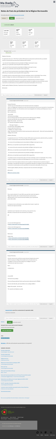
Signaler (45, 95)
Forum (38, 433)
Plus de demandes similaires (6, 391)
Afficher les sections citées (13, 172)
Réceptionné (8, 52)
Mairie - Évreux (4, 372)
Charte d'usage (20, 417)
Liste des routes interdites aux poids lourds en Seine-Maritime (14, 387)
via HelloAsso (17, 426)
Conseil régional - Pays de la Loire (7, 352)
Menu (54, 1)
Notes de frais (4, 366)
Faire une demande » (7, 330)
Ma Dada (10, 4)
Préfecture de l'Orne (5, 360)
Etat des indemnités (5, 350)
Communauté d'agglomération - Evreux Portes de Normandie (13, 376)
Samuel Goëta (8, 310)
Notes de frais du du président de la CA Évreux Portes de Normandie (16, 375)
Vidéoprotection (4, 358)
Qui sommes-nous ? (5, 417)
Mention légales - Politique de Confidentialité (9, 418)
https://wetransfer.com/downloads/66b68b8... (19, 228)
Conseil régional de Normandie (17, 15)
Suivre (11, 18)
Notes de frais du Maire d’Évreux (8, 370)
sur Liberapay (11, 426)
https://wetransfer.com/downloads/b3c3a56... (19, 224)
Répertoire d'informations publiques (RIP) (10, 362)
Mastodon (47, 433)
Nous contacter (13, 417)
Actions (4, 18)
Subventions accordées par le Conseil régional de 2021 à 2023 (14, 379)
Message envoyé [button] (8, 51)
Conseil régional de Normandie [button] (17, 100)
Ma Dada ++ (3, 343)
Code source (52, 433)
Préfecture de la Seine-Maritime (7, 388)
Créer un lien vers (38, 95)
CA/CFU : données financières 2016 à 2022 (10, 383)
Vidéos (42, 433)
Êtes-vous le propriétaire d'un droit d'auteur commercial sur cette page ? (15, 397)
